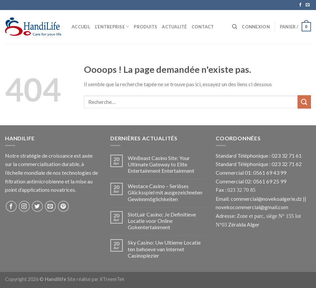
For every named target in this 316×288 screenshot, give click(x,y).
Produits (145, 26)
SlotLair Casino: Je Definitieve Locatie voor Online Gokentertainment (162, 220)
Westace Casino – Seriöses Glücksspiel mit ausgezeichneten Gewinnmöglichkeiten (165, 192)
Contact (203, 26)
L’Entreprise (112, 26)
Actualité (174, 26)
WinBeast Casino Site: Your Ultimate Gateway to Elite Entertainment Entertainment (161, 164)
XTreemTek (112, 279)
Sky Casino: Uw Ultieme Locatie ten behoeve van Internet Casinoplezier (164, 248)
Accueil (81, 26)
